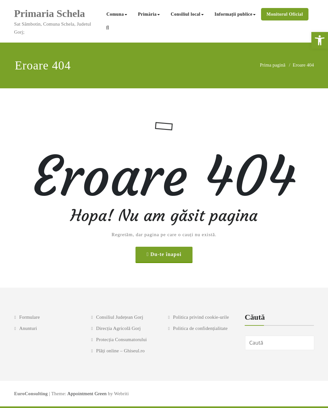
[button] (319, 40)
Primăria (149, 14)
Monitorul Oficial (284, 14)
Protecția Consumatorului (121, 339)
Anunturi (28, 328)
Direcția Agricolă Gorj (118, 328)
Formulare (29, 317)
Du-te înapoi (165, 254)
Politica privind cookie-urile (201, 317)
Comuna (116, 14)
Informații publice (235, 14)
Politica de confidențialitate (200, 328)
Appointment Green (86, 393)
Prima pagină (272, 65)
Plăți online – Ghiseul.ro (120, 350)
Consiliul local (187, 14)
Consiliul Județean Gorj (119, 317)
